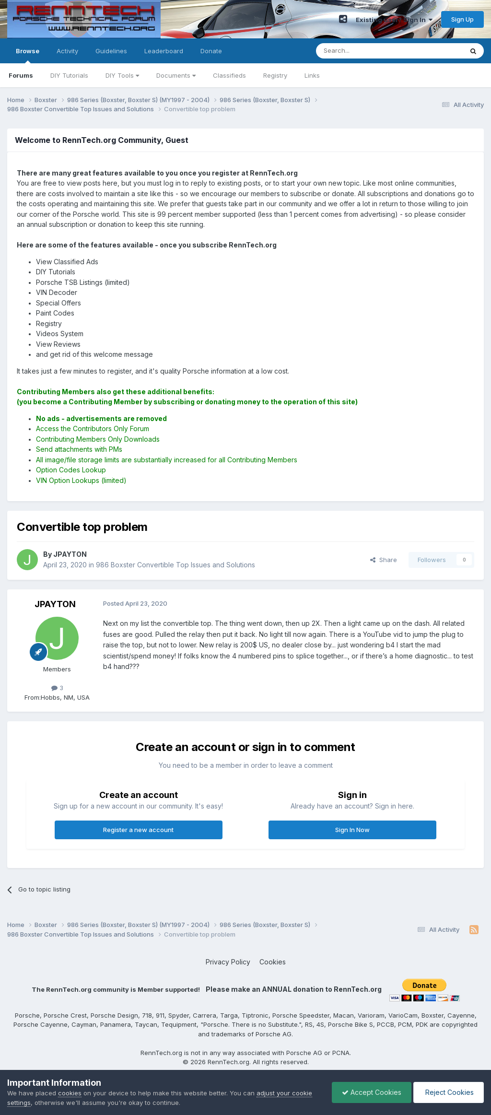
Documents (176, 75)
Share (383, 559)
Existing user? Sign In (394, 19)
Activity (67, 51)
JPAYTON (55, 604)
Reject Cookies (448, 1092)
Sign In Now (352, 829)
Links (312, 75)
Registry (275, 75)
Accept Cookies (371, 1092)
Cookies (272, 962)
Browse (27, 55)
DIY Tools (122, 75)
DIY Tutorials (69, 75)
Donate (211, 51)
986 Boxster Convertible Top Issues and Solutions (175, 565)
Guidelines (111, 51)
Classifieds (229, 75)
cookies (70, 1093)
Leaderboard (163, 51)
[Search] (365, 51)
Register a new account (138, 829)
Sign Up (462, 19)
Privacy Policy (228, 962)
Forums (21, 75)
